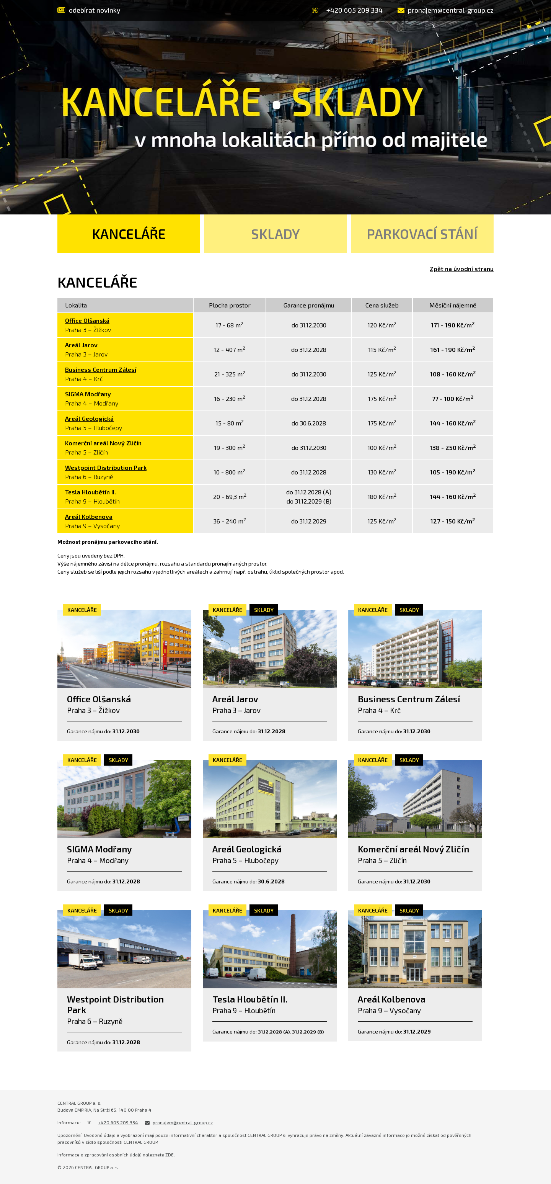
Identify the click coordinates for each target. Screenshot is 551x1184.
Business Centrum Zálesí (100, 369)
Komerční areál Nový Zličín (103, 442)
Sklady (275, 234)
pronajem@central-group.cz (183, 1122)
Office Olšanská (87, 320)
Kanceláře (129, 234)
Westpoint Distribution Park (106, 467)
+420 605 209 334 (118, 1122)
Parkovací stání (422, 234)
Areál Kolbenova (88, 516)
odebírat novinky (89, 10)
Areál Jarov (81, 344)
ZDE (169, 1154)
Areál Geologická (89, 418)
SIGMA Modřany (88, 393)
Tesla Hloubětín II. (90, 492)
